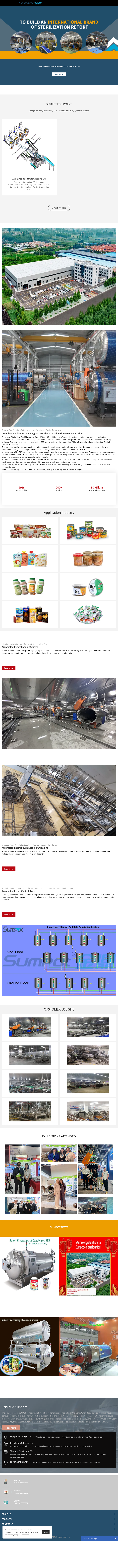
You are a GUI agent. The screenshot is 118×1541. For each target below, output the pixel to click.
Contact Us (59, 74)
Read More (11, 1503)
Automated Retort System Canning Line (29, 254)
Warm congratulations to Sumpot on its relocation (88, 1457)
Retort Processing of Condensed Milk (23, 1457)
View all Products (59, 185)
